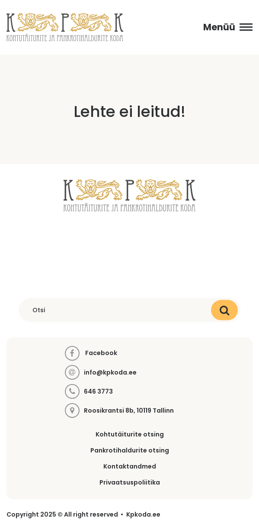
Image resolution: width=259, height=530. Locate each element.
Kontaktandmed (129, 466)
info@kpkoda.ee (110, 372)
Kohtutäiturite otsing (130, 434)
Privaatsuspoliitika (129, 482)
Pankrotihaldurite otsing (129, 450)
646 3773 (98, 391)
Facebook (91, 353)
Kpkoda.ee (143, 514)
